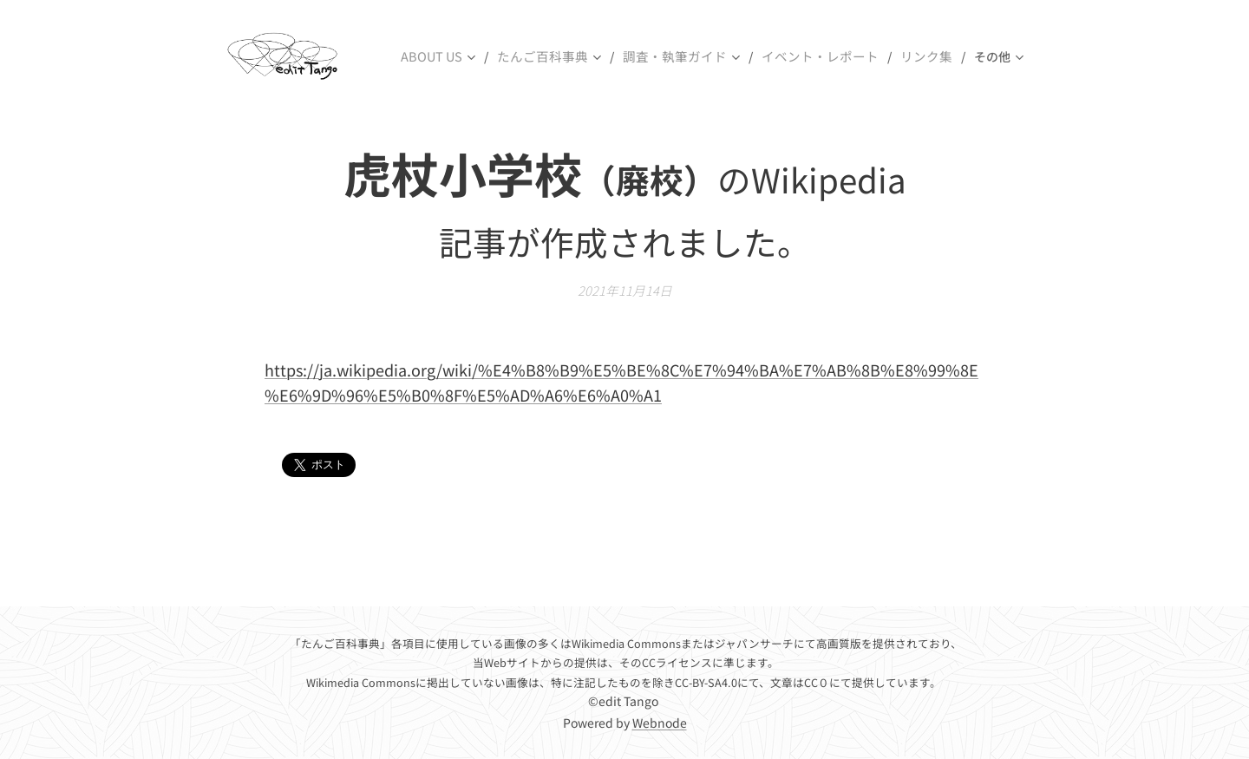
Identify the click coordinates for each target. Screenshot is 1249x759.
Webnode (659, 722)
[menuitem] (467, 56)
